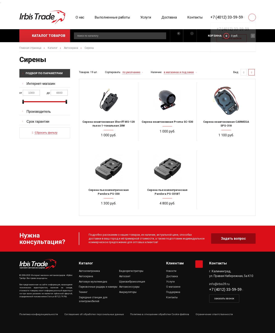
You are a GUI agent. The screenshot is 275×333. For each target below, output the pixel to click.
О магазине (173, 286)
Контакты (195, 17)
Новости (171, 271)
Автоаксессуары (129, 286)
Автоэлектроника (89, 271)
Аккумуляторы (128, 292)
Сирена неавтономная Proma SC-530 (167, 121)
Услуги (145, 17)
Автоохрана (86, 276)
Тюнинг (83, 292)
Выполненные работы (112, 17)
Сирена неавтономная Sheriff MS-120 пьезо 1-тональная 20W (108, 123)
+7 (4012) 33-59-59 (226, 17)
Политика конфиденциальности (38, 314)
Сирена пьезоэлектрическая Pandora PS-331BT (167, 191)
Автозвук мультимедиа (93, 281)
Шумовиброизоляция (132, 281)
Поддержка (173, 292)
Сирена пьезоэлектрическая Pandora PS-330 (108, 191)
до (48, 92)
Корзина (215, 35)
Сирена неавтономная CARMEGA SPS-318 (226, 123)
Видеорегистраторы (131, 271)
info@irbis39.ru (219, 284)
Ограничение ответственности (214, 314)
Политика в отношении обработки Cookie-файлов (159, 314)
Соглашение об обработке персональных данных (94, 314)
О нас (80, 17)
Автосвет (124, 276)
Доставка (169, 17)
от (20, 92)
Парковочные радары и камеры (98, 286)
